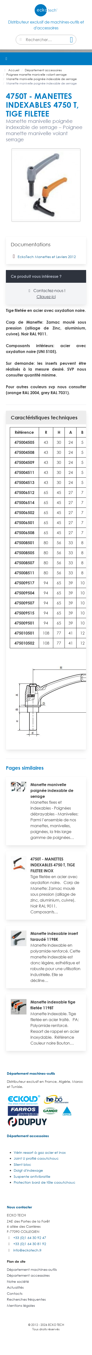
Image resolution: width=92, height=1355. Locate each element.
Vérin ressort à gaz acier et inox (40, 1152)
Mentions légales (21, 1305)
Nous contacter (19, 1207)
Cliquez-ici (46, 296)
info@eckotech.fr (27, 1250)
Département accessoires (28, 1136)
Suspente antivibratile (32, 1176)
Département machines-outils (31, 1073)
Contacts (14, 1293)
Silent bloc (22, 1164)
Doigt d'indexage (28, 1170)
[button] (86, 59)
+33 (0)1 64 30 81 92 (29, 1244)
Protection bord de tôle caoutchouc (44, 1182)
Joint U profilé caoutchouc (36, 1158)
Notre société (18, 1281)
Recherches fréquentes (26, 1299)
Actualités (15, 1287)
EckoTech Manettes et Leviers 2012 (43, 256)
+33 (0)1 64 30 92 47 (29, 1238)
